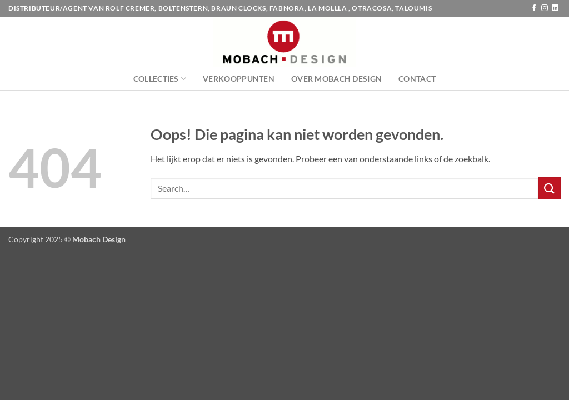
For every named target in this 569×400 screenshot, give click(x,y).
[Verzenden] (549, 188)
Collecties (159, 78)
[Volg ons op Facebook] (534, 8)
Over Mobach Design (336, 78)
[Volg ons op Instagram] (544, 8)
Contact (417, 78)
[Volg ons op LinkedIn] (555, 8)
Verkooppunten (238, 78)
